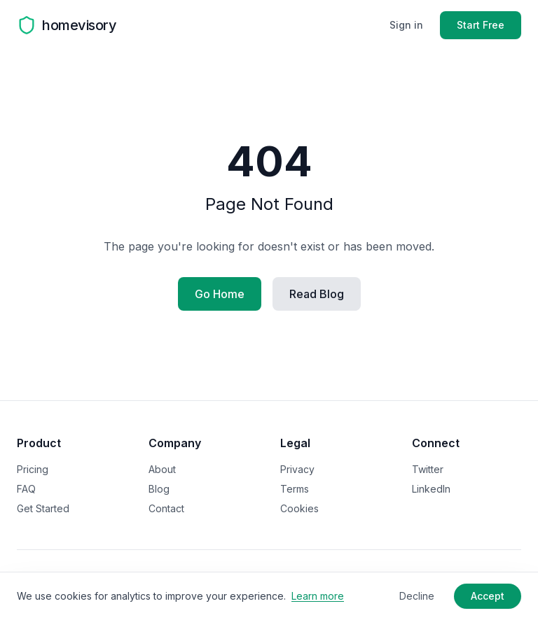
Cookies (299, 508)
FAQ (26, 489)
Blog (159, 489)
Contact (166, 508)
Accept (487, 596)
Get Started (43, 508)
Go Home (219, 294)
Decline (416, 596)
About (162, 469)
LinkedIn (431, 489)
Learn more (317, 596)
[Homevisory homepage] (66, 25)
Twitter (427, 469)
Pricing (32, 469)
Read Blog (316, 294)
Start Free (480, 25)
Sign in (406, 25)
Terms (294, 489)
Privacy (297, 469)
